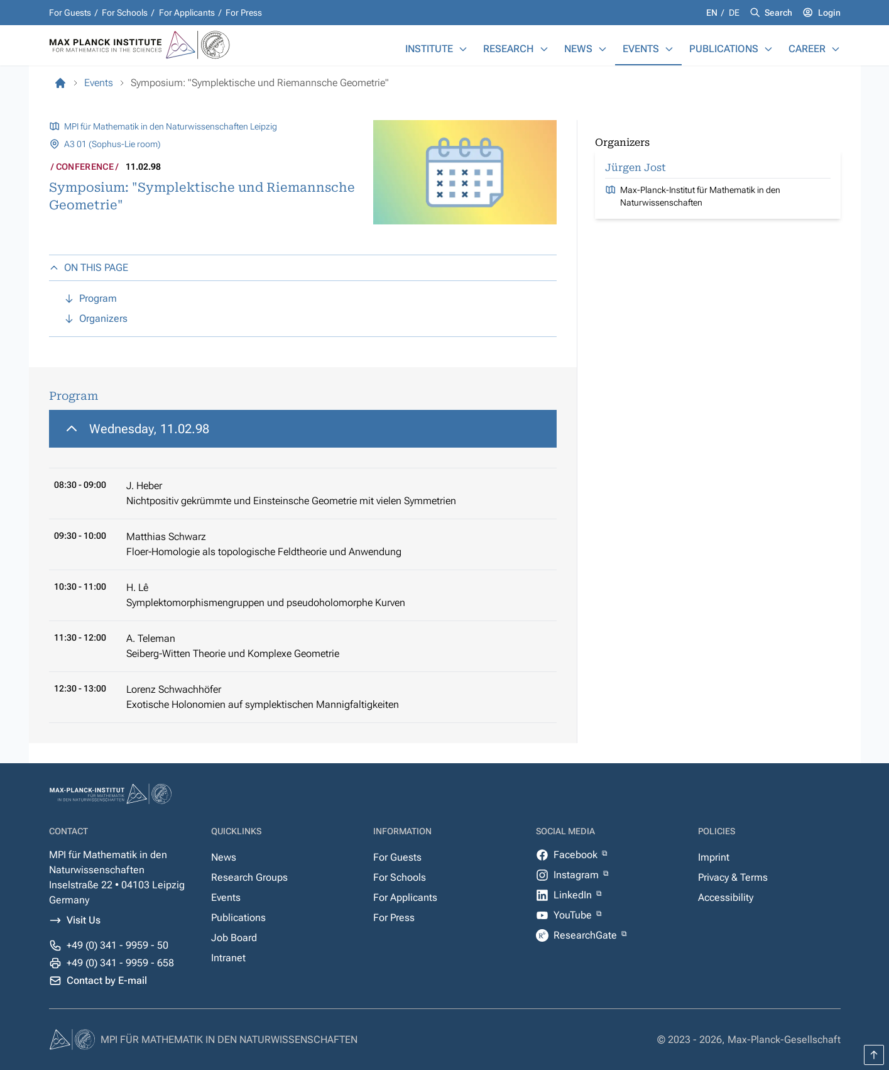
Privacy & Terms (733, 877)
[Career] (836, 49)
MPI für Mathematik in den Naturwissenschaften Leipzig (170, 126)
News (578, 49)
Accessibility (725, 897)
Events (641, 49)
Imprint (713, 857)
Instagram (577, 875)
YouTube (574, 915)
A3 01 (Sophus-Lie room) (112, 144)
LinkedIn (574, 895)
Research (508, 49)
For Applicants (187, 13)
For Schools (125, 13)
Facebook (577, 855)
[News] (602, 49)
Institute (429, 49)
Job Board (234, 938)
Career (807, 49)
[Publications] (768, 49)
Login (829, 13)
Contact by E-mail (107, 980)
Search (778, 13)
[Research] (544, 49)
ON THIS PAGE (88, 267)
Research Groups (249, 877)
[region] (303, 566)
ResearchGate (586, 935)
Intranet (228, 958)
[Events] (669, 49)
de (734, 13)
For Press (244, 13)
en (712, 13)
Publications (723, 49)
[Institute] (463, 49)
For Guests (70, 13)
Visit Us (84, 920)
